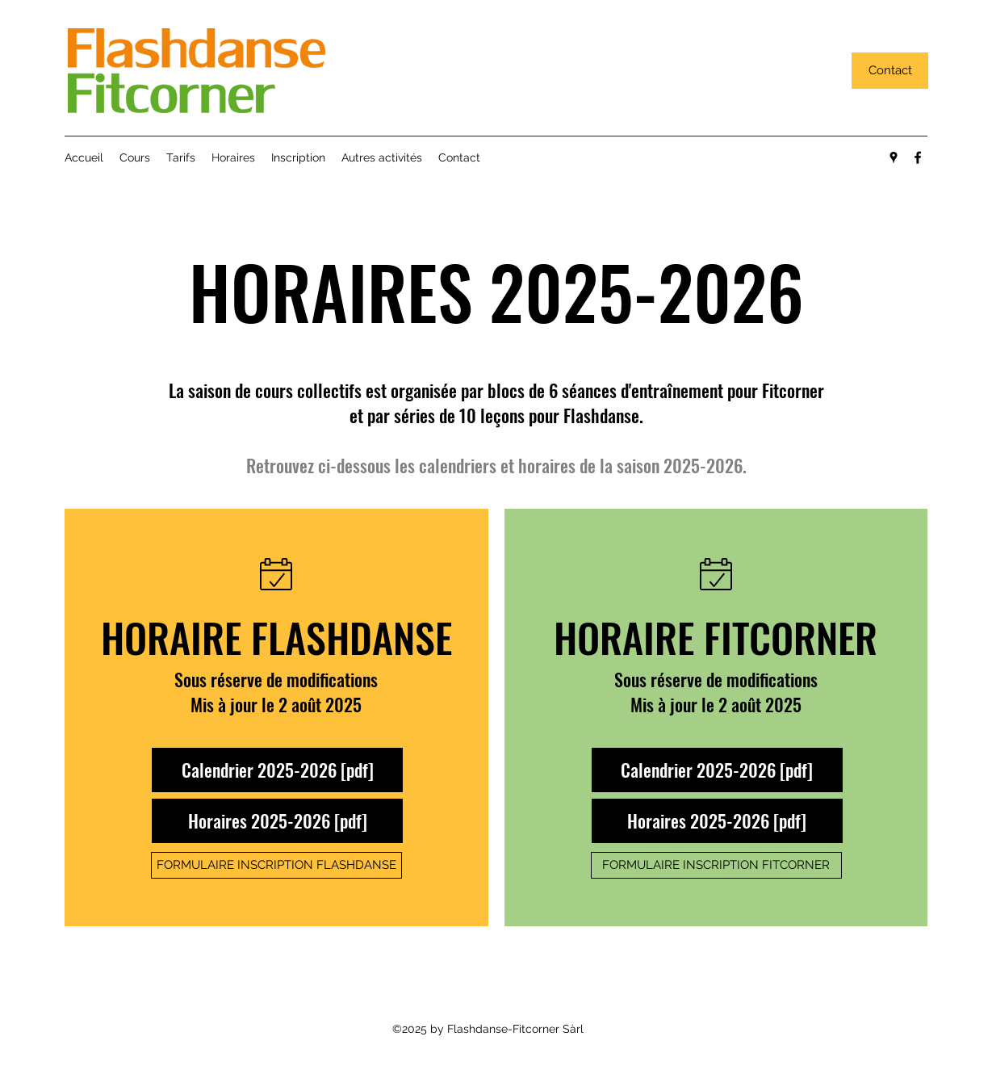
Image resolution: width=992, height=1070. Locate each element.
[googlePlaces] (893, 157)
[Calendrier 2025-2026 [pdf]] (277, 770)
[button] (134, 157)
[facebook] (918, 157)
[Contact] (890, 70)
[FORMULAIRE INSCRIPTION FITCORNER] (716, 865)
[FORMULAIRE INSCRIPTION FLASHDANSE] (276, 865)
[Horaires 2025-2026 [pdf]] (277, 821)
